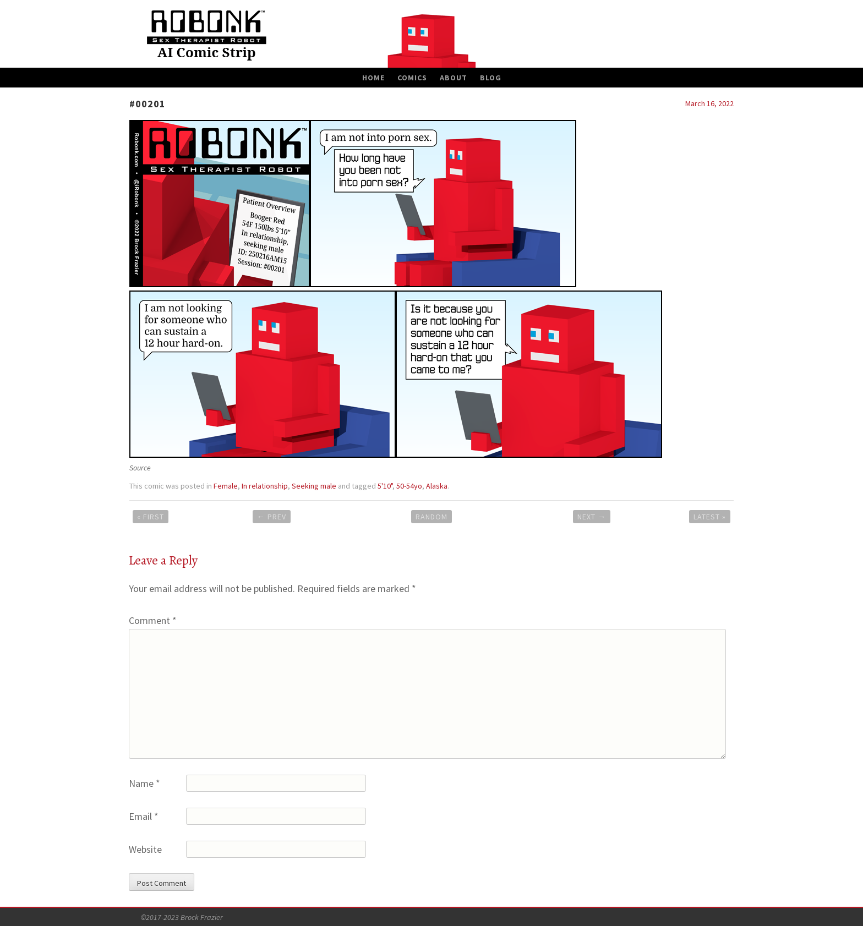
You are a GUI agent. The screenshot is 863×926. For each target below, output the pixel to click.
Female (226, 486)
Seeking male (314, 486)
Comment (153, 620)
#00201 (147, 103)
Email (144, 816)
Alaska (436, 486)
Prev (271, 517)
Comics (412, 78)
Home (373, 78)
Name (144, 783)
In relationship (265, 486)
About (453, 78)
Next (591, 517)
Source (140, 468)
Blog (490, 78)
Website (145, 849)
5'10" (385, 486)
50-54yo (409, 486)
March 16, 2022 (709, 103)
